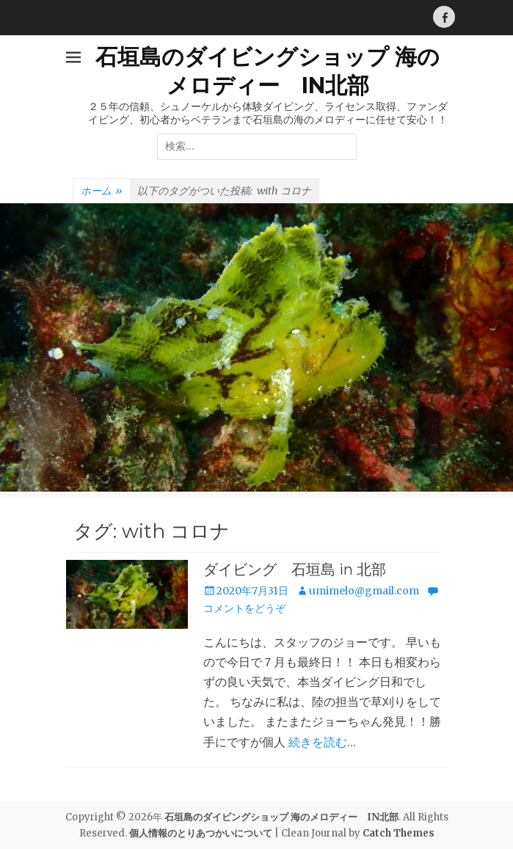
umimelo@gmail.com (364, 590)
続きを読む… (322, 742)
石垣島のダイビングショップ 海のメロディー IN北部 (281, 817)
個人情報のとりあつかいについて (200, 833)
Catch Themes (398, 833)
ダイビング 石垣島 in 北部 (294, 569)
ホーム (102, 191)
